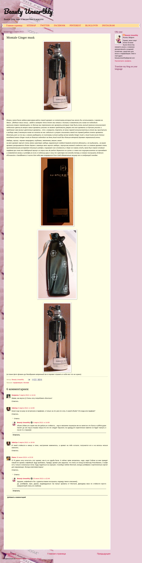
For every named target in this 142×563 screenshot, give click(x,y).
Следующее (10, 553)
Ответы (17, 418)
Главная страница (14, 25)
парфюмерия (18, 383)
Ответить (15, 401)
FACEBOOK (59, 25)
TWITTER (45, 25)
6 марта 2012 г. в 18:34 (26, 442)
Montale (26, 383)
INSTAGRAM (108, 25)
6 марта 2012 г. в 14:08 (41, 422)
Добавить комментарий (16, 497)
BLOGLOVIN (91, 25)
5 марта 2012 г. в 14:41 (27, 395)
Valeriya (15, 408)
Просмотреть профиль (123, 61)
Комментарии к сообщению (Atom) (28, 558)
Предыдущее (104, 553)
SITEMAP (31, 25)
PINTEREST (75, 25)
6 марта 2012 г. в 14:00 (26, 408)
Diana (14, 457)
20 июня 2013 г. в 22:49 (41, 478)
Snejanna (15, 395)
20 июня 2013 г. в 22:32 (25, 457)
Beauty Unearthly (28, 11)
